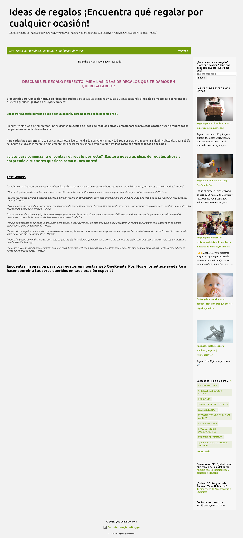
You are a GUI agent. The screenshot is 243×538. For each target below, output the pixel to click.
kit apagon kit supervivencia (207, 430)
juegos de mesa (207, 423)
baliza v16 (204, 399)
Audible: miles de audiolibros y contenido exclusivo (213, 471)
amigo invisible (208, 385)
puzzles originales (210, 437)
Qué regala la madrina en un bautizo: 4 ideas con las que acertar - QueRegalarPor (214, 303)
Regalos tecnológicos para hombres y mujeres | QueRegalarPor (210, 350)
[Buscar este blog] (216, 74)
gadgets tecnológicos (213, 404)
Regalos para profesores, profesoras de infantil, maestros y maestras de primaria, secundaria (214, 242)
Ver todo (183, 51)
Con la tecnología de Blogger (121, 527)
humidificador (207, 409)
